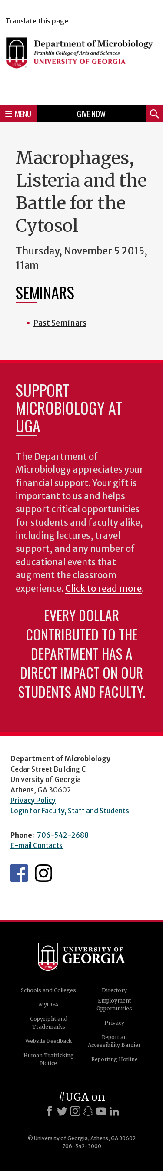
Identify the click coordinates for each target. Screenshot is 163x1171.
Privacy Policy (33, 800)
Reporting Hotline (114, 1059)
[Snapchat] (88, 1111)
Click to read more (103, 588)
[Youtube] (101, 1111)
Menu (18, 113)
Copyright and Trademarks (48, 1023)
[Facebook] (49, 1111)
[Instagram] (75, 1111)
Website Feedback (48, 1041)
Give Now (91, 113)
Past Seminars (59, 323)
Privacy (114, 1022)
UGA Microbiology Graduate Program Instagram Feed (43, 873)
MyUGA (48, 1004)
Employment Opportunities (114, 1004)
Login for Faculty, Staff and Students (69, 810)
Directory (114, 990)
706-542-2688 (63, 835)
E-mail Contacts (36, 845)
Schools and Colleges (48, 990)
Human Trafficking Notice (48, 1059)
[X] (62, 1111)
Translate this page (36, 20)
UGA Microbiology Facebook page (19, 873)
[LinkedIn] (114, 1111)
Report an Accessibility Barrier (114, 1041)
